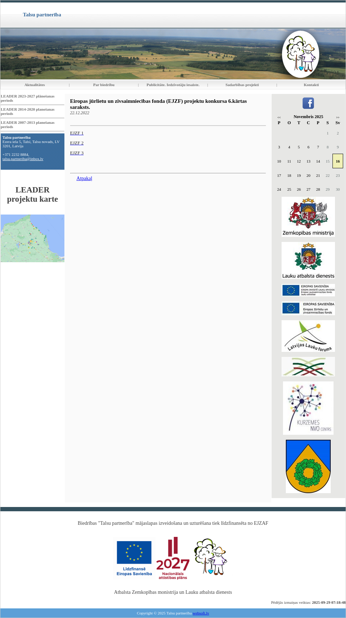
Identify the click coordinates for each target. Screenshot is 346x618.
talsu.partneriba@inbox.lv (22, 159)
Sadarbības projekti (242, 85)
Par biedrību (104, 85)
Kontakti (311, 85)
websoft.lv (201, 613)
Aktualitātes (35, 85)
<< (279, 117)
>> (337, 117)
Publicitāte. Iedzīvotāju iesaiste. (173, 85)
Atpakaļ (84, 178)
